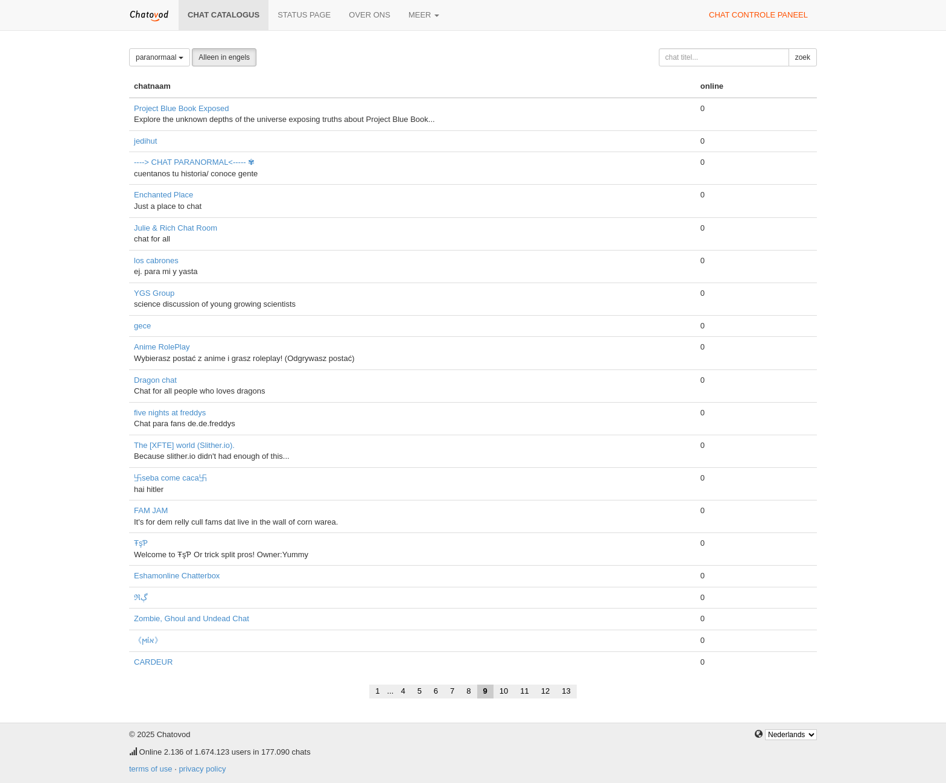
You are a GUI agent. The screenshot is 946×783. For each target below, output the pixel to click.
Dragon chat (155, 380)
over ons (369, 14)
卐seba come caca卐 (170, 477)
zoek (802, 57)
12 (545, 690)
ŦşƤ (141, 543)
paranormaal (159, 57)
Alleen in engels (224, 57)
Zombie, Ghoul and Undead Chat (191, 618)
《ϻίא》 (148, 640)
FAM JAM (151, 510)
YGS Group (154, 293)
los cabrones (156, 260)
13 (566, 690)
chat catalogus (223, 14)
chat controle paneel (758, 14)
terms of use (151, 768)
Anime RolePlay (162, 346)
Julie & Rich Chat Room (175, 227)
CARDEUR (153, 661)
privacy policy (202, 768)
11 (524, 690)
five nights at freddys (170, 412)
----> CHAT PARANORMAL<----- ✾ (194, 162)
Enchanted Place (163, 194)
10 (504, 690)
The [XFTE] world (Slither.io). (184, 445)
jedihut (145, 140)
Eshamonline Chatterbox (177, 575)
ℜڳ (141, 597)
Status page (304, 14)
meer (423, 14)
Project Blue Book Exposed (181, 108)
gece (142, 325)
